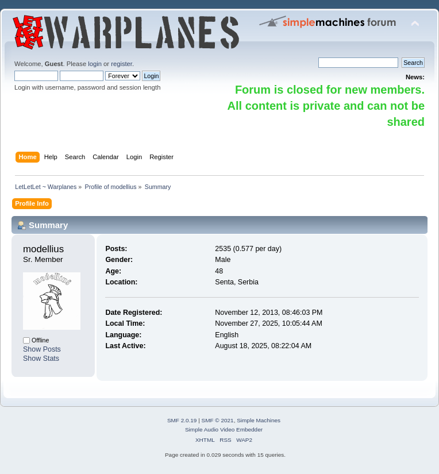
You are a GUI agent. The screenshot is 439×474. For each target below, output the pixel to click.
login (95, 63)
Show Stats (41, 358)
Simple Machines (258, 420)
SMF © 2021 (218, 420)
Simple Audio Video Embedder (224, 429)
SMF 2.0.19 (182, 420)
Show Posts (42, 349)
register (121, 63)
